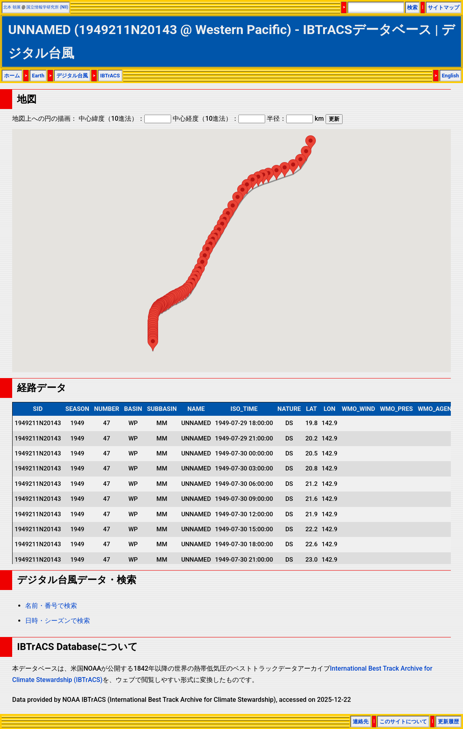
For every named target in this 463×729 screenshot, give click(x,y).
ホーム (12, 76)
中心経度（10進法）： (219, 118)
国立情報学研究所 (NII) (47, 7)
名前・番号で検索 (51, 605)
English (450, 76)
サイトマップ (443, 7)
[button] (153, 343)
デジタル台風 (72, 76)
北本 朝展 (12, 7)
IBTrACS (110, 76)
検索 (412, 7)
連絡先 (361, 721)
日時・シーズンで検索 (57, 620)
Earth (38, 76)
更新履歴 (448, 721)
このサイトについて (403, 721)
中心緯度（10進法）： (125, 118)
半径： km (295, 118)
